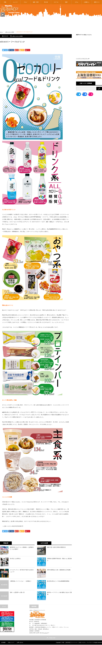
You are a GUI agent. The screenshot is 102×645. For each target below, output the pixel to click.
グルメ (25, 2)
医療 (66, 2)
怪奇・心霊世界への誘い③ (17, 592)
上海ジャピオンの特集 (11, 32)
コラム (76, 2)
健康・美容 (36, 2)
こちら (45, 633)
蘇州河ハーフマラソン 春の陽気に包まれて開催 (59, 593)
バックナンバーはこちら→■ (82, 58)
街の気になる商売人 (15, 558)
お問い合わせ (19, 642)
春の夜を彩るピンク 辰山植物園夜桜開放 (58, 581)
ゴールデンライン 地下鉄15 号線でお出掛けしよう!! (22, 571)
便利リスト (97, 2)
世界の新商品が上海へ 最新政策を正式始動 (58, 570)
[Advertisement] (77, 19)
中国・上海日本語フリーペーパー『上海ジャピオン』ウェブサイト (77, 642)
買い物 (46, 2)
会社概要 (2, 642)
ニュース (15, 2)
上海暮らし (86, 2)
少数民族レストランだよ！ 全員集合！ (21, 581)
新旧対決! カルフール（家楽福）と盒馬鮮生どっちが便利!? (22, 548)
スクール (56, 2)
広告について (10, 642)
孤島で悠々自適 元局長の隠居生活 (56, 547)
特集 (5, 2)
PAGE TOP (51, 638)
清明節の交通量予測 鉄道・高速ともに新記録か (59, 559)
